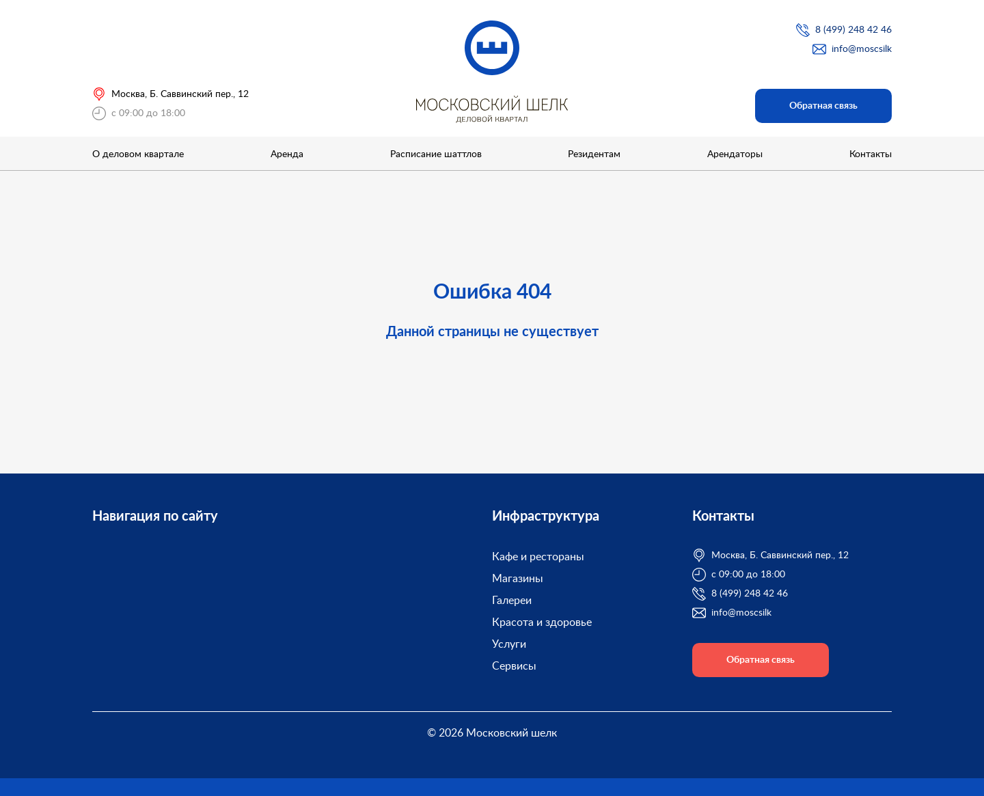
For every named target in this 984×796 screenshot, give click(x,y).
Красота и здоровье (542, 622)
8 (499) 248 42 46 (853, 30)
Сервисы (514, 666)
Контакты (870, 154)
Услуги (509, 644)
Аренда (287, 154)
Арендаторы (735, 154)
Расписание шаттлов (436, 154)
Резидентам (594, 154)
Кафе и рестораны (538, 556)
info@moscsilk (862, 49)
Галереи (512, 600)
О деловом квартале (138, 154)
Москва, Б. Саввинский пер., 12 (180, 94)
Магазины (517, 578)
